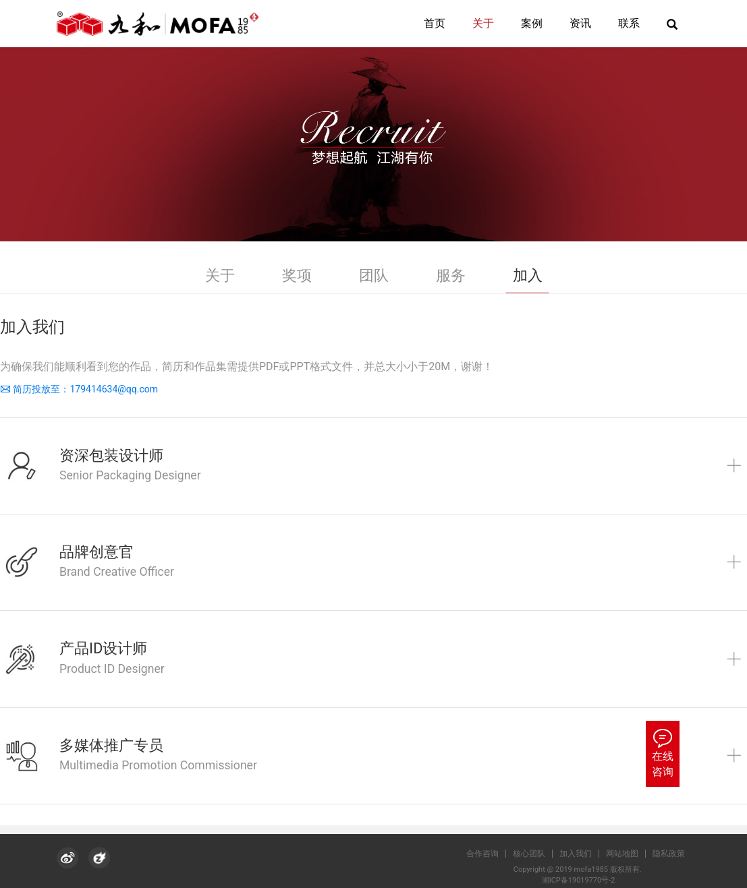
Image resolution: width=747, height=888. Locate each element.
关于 (483, 23)
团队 (374, 275)
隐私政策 (675, 854)
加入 (528, 275)
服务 (451, 275)
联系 (629, 23)
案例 (532, 23)
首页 (434, 23)
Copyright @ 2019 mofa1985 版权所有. (581, 869)
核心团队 (535, 854)
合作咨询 (488, 854)
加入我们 (581, 854)
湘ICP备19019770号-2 (581, 880)
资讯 (580, 23)
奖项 (297, 275)
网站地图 (628, 854)
